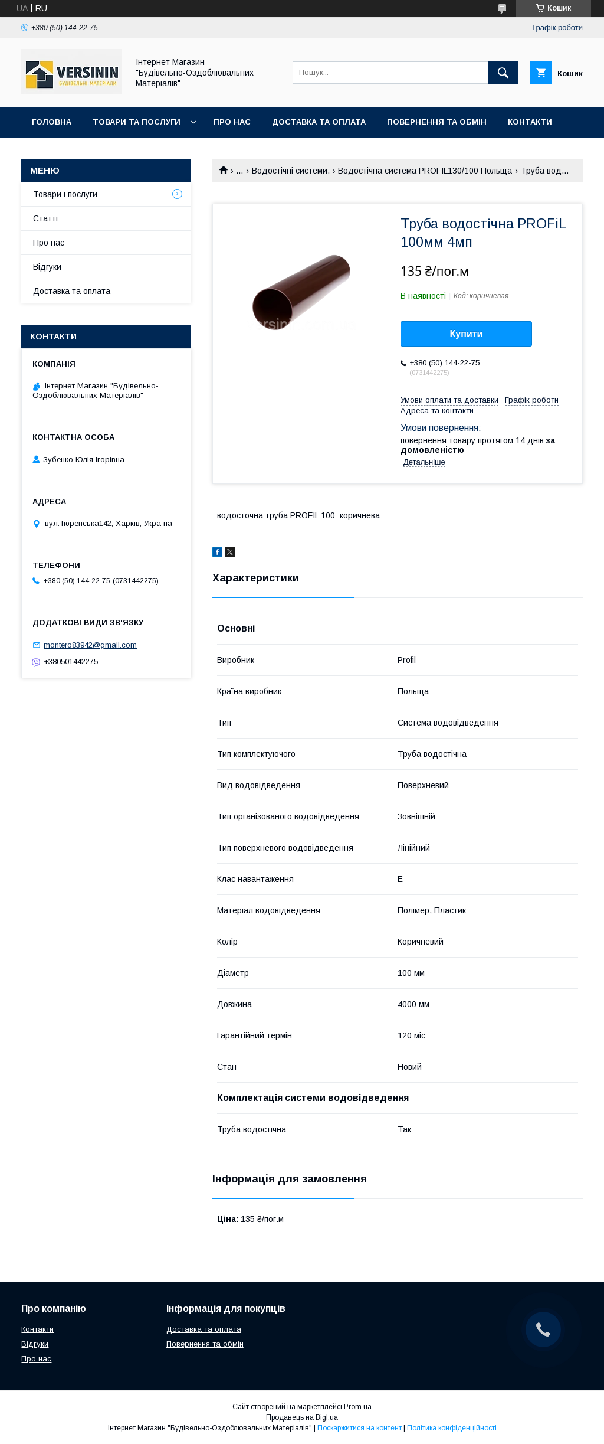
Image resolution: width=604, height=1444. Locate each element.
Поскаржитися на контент (359, 1428)
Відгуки (47, 267)
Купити (466, 334)
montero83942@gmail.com (90, 645)
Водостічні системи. (291, 170)
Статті (45, 218)
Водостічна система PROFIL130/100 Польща (425, 170)
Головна (51, 121)
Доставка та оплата (319, 121)
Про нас (232, 121)
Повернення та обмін (437, 121)
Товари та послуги (136, 121)
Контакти (530, 121)
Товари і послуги (65, 194)
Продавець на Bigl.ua (302, 1417)
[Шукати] (503, 72)
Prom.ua (358, 1407)
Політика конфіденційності (452, 1428)
